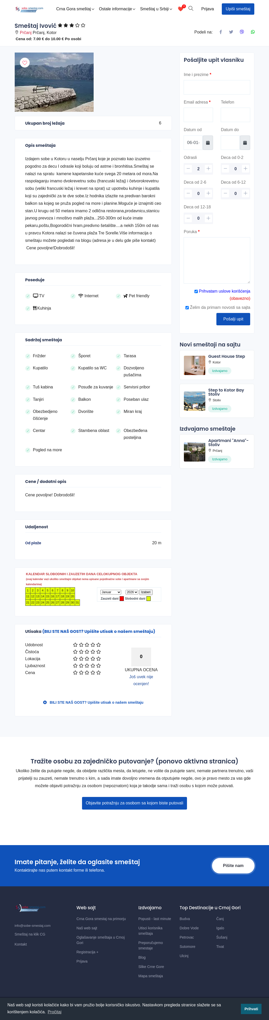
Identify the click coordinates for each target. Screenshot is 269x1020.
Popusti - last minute (154, 919)
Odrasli (190, 157)
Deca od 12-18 (197, 207)
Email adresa (197, 102)
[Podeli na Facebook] (220, 32)
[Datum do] (230, 142)
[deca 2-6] (198, 193)
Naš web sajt (87, 928)
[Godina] (132, 592)
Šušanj (221, 937)
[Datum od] (193, 142)
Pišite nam (233, 865)
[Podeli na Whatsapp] (253, 32)
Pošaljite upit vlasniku (214, 60)
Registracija (88, 952)
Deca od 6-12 (233, 182)
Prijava (207, 9)
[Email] (198, 115)
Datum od (192, 130)
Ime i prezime (197, 74)
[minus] (188, 169)
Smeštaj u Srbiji (156, 9)
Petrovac (187, 937)
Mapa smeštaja (150, 976)
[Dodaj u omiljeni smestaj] (25, 62)
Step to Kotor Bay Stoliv (226, 392)
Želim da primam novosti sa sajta (217, 307)
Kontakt (21, 944)
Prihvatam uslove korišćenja (224, 291)
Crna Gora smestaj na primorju (101, 919)
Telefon (227, 102)
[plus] (208, 169)
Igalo (220, 928)
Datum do (230, 130)
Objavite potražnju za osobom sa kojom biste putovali (134, 803)
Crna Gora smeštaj (75, 9)
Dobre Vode (189, 928)
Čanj (220, 919)
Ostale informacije (117, 9)
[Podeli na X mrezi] (231, 32)
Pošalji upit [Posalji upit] (233, 319)
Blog (142, 957)
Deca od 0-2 (232, 157)
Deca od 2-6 (195, 182)
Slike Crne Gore (151, 967)
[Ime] (217, 87)
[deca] (235, 169)
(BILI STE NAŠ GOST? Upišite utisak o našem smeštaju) (98, 631)
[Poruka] (217, 260)
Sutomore (187, 947)
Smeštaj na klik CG (30, 934)
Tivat (220, 947)
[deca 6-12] (235, 193)
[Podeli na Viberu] (242, 32)
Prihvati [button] (251, 1009)
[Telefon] (235, 115)
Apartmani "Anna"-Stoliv (228, 443)
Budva (185, 919)
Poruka (191, 232)
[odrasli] (198, 169)
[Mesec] (110, 592)
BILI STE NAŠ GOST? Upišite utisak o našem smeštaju (93, 702)
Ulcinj (184, 956)
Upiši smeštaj (238, 9)
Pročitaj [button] (54, 1012)
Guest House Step (226, 356)
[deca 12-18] (198, 218)
